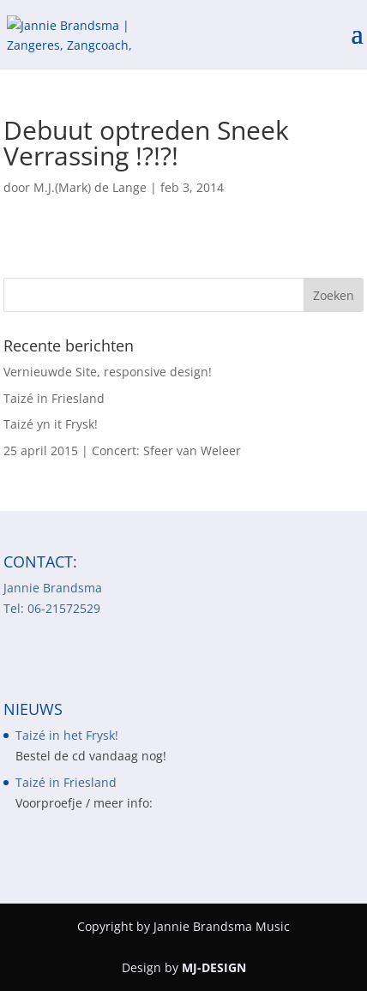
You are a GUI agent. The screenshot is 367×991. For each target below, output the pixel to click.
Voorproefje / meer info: (84, 803)
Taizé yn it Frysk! (50, 424)
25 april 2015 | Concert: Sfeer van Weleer (122, 450)
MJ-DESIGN (214, 967)
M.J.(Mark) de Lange (90, 187)
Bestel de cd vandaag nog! (90, 756)
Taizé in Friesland (54, 398)
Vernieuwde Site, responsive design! (107, 371)
